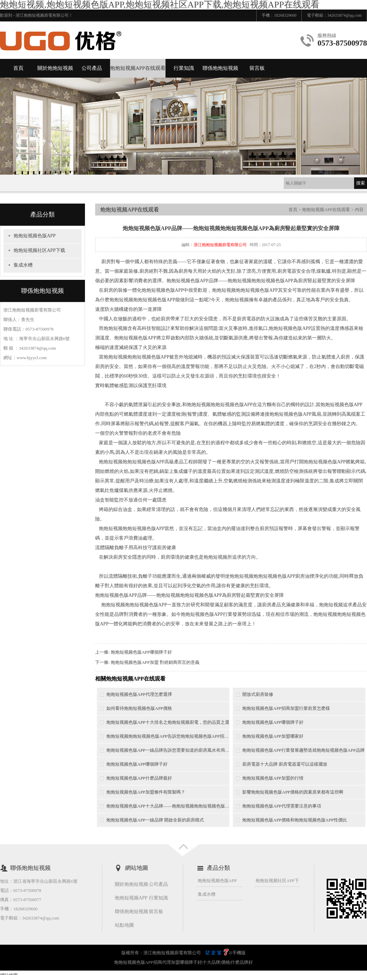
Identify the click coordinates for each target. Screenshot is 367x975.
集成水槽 (23, 265)
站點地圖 (124, 925)
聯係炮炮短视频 (220, 68)
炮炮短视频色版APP (35, 235)
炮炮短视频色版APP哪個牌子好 (141, 652)
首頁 (18, 68)
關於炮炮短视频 (55, 68)
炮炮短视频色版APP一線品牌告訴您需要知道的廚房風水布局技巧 (167, 750)
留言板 (257, 68)
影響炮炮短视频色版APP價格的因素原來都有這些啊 (292, 792)
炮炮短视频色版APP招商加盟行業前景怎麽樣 (286, 708)
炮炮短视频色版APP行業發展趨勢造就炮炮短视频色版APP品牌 (303, 750)
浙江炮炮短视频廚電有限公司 (220, 244)
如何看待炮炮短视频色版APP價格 (139, 708)
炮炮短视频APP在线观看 (137, 68)
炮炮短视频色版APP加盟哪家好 (272, 736)
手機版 (239, 952)
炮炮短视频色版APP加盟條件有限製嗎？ (145, 792)
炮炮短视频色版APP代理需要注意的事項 (281, 806)
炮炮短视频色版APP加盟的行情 (272, 778)
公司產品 (92, 68)
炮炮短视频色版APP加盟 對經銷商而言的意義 (155, 662)
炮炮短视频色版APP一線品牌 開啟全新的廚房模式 (155, 819)
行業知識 (184, 68)
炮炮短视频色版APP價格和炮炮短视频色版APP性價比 (294, 819)
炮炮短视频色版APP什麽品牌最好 (139, 778)
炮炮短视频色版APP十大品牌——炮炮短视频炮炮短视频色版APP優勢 (167, 806)
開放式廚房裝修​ (257, 694)
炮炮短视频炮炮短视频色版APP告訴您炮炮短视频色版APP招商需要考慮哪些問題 (167, 736)
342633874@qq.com (344, 15)
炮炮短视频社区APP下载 (39, 250)
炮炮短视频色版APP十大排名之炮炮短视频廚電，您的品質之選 (167, 722)
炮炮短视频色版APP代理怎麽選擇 (139, 694)
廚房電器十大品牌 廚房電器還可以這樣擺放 (284, 764)
